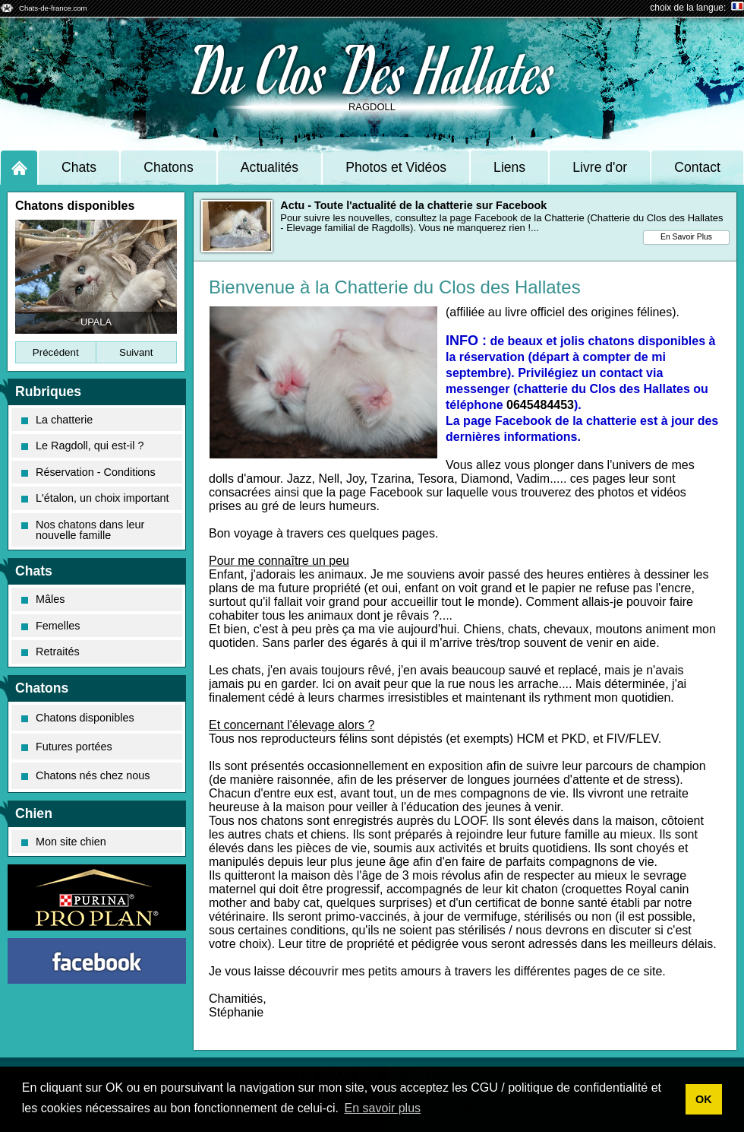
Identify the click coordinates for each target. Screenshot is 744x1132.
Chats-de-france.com (53, 8)
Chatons (168, 167)
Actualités (269, 167)
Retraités (50, 651)
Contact (697, 167)
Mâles (43, 599)
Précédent (56, 352)
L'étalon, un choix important (95, 498)
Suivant (136, 352)
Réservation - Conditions (88, 472)
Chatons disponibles (77, 718)
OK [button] (703, 1099)
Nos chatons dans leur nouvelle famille (82, 529)
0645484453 (540, 404)
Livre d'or (599, 167)
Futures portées (66, 746)
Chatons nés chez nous (85, 775)
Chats (78, 167)
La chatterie (57, 420)
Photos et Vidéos (395, 167)
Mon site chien (63, 842)
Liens (509, 167)
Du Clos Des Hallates (372, 69)
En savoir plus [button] (383, 1108)
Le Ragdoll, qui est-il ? (82, 445)
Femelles (50, 626)
